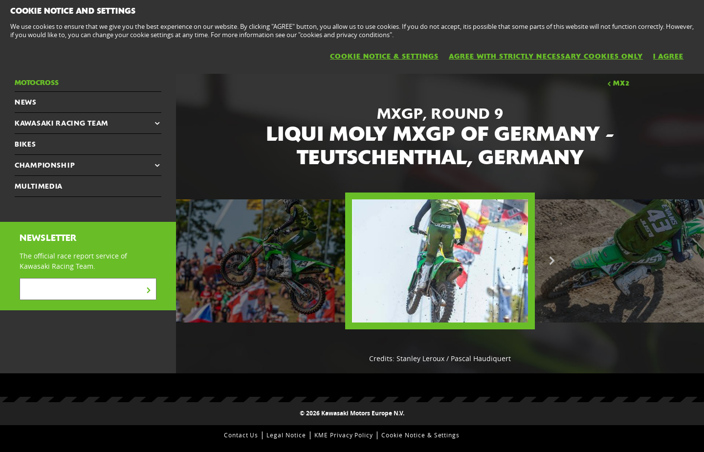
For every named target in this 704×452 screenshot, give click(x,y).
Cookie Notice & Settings (420, 435)
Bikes (25, 144)
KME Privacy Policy (343, 435)
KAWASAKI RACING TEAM (61, 123)
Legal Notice (286, 435)
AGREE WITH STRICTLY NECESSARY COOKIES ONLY (546, 56)
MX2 (618, 83)
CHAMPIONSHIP (45, 165)
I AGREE (668, 56)
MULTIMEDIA (39, 186)
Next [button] (552, 261)
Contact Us (241, 435)
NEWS (26, 102)
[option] (440, 261)
